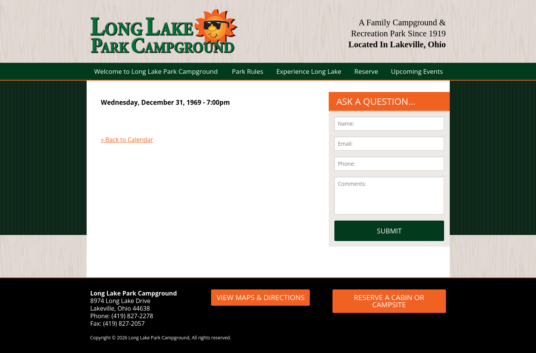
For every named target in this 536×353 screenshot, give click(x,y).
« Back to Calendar (127, 139)
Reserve (366, 71)
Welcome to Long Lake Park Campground (156, 71)
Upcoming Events (417, 71)
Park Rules (247, 71)
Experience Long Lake (309, 71)
